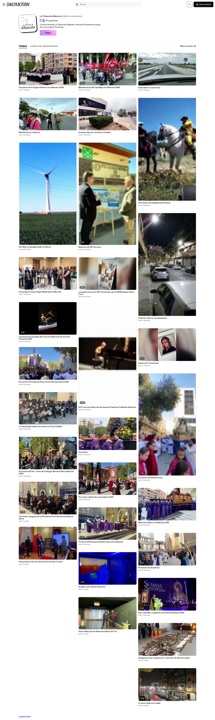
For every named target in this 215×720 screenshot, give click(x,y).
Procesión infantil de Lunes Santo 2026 (96, 497)
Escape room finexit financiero (92, 587)
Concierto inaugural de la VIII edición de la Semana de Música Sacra (46, 517)
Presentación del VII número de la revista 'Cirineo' (41, 562)
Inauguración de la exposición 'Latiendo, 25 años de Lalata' (164, 658)
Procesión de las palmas (148, 568)
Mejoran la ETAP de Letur (89, 247)
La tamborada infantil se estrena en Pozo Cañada (40, 426)
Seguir (48, 33)
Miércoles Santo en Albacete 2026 (153, 523)
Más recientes (188, 46)
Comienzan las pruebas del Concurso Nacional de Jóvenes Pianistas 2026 (44, 338)
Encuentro (83, 452)
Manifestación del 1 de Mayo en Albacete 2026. (99, 87)
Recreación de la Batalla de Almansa (154, 203)
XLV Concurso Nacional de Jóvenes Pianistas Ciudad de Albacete (107, 407)
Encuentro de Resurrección (150, 478)
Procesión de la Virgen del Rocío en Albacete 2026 (41, 87)
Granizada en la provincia (149, 88)
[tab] (23, 46)
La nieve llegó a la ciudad (149, 703)
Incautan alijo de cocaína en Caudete (94, 132)
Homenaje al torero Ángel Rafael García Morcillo (40, 292)
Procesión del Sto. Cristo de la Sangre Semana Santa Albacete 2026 (46, 472)
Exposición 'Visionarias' (148, 363)
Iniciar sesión (203, 4)
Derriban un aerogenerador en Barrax (35, 247)
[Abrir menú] (4, 4)
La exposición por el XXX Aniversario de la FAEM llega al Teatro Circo (106, 293)
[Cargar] (189, 4)
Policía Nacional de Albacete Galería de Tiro (97, 631)
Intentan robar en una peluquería (152, 318)
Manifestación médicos (29, 132)
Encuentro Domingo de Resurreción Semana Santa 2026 (44, 382)
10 (30, 717)
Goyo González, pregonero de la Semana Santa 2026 (161, 613)
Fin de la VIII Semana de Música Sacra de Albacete (100, 542)
